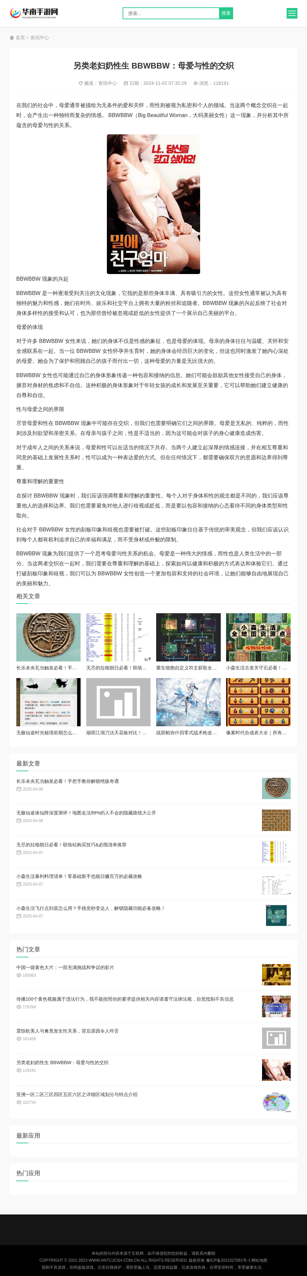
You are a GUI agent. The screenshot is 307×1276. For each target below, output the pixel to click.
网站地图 (259, 1260)
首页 (17, 37)
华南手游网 (39, 13)
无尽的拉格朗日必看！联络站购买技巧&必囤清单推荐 (141, 667)
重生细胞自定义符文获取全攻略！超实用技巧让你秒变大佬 (216, 667)
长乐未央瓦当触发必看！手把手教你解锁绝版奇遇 (67, 667)
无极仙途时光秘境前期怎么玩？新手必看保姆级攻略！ (72, 732)
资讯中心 (39, 37)
